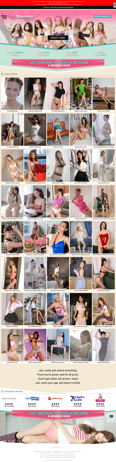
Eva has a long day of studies (80, 362)
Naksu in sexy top (58, 326)
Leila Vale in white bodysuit (35, 111)
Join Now (93, 12)
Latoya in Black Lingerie (58, 182)
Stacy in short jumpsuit (104, 111)
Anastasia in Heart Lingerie (12, 182)
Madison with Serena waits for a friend (12, 218)
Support (109, 12)
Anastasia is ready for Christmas (35, 254)
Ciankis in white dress (35, 147)
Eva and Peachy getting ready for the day (35, 290)
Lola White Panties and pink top (58, 218)
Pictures (36, 12)
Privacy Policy (66, 451)
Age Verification (57, 453)
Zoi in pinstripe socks (103, 182)
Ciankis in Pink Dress (80, 218)
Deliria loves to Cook (12, 362)
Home (6, 12)
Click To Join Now (101, 16)
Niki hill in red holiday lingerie (12, 290)
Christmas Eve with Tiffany (12, 254)
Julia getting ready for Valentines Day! (35, 182)
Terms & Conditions (76, 451)
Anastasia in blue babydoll (81, 290)
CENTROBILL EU (57, 457)
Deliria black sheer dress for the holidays (103, 218)
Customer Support (38, 451)
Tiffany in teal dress (58, 147)
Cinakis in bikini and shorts (35, 362)
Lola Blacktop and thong (58, 111)
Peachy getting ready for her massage (104, 147)
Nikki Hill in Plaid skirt (12, 326)
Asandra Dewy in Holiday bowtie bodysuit (103, 254)
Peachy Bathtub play (12, 111)
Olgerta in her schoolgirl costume (104, 326)
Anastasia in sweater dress (58, 290)
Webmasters (48, 451)
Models (16, 12)
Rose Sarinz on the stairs (80, 182)
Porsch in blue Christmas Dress (58, 254)
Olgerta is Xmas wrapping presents (81, 254)
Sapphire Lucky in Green (80, 111)
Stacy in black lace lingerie (35, 326)
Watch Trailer (58, 37)
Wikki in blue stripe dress (58, 362)
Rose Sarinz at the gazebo (81, 326)
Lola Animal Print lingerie (103, 290)
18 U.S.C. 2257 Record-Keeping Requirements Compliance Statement (57, 455)
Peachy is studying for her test (35, 218)
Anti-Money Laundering (46, 453)
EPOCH (48, 457)
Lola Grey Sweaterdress (103, 362)
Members (101, 12)
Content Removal (56, 451)
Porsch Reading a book (12, 147)
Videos (26, 12)
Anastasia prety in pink (81, 147)
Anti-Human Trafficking (68, 453)
